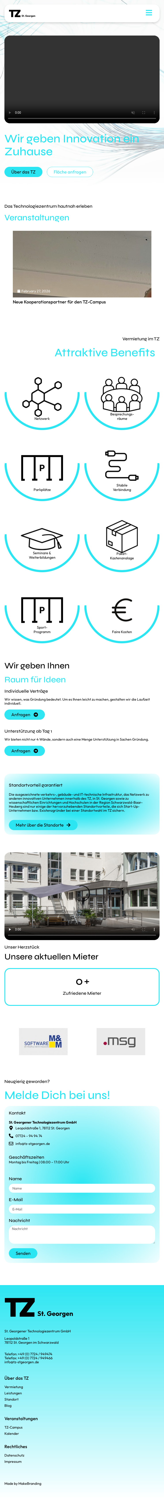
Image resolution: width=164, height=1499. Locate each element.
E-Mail (16, 1199)
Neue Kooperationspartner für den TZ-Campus (59, 302)
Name (15, 1179)
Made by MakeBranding (22, 1483)
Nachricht (19, 1220)
